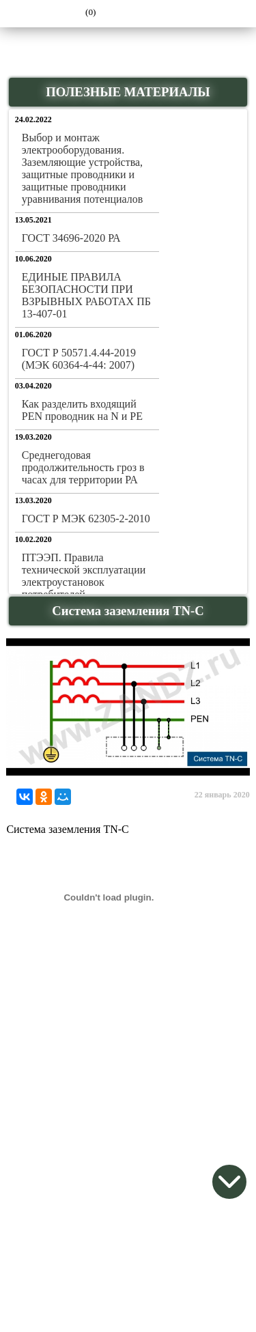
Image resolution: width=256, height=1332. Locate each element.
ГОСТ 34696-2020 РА (71, 238)
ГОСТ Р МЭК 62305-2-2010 (86, 518)
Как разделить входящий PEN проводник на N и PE (82, 410)
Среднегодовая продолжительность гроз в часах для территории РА (83, 467)
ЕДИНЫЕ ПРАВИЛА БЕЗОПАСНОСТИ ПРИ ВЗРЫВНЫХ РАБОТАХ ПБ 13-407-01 (86, 295)
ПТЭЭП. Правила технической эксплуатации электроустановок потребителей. (84, 576)
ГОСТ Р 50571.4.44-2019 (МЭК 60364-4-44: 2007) (79, 359)
